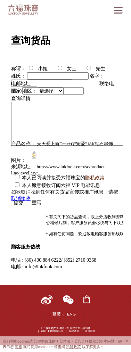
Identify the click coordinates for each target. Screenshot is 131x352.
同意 (18, 347)
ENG (71, 314)
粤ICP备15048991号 (52, 331)
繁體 (56, 314)
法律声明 (90, 331)
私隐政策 (74, 331)
